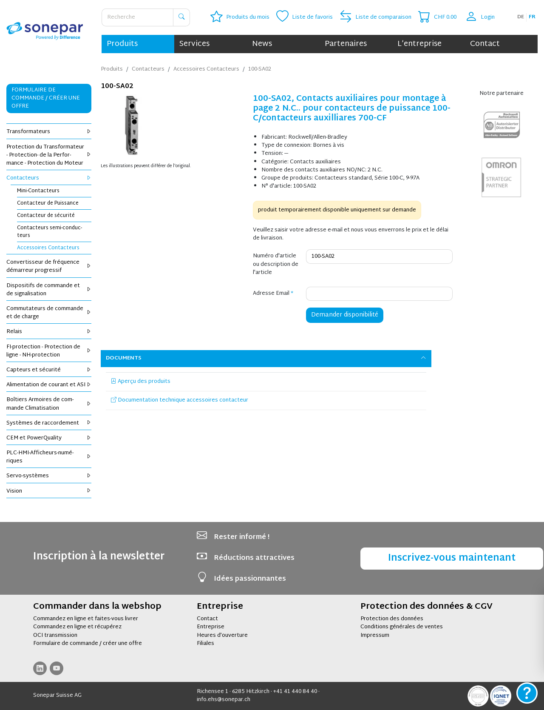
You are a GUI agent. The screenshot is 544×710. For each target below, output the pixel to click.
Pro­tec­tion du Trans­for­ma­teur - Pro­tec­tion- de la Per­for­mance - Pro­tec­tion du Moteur (48, 155)
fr (532, 17)
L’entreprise (419, 44)
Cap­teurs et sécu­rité (48, 370)
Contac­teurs (48, 178)
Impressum (374, 635)
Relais (48, 332)
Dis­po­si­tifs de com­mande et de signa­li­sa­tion (48, 290)
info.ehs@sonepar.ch (223, 700)
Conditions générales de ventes (401, 627)
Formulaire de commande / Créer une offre (45, 98)
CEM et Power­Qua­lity (48, 438)
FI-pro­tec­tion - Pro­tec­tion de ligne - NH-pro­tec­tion (48, 351)
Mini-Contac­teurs (38, 191)
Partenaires (346, 44)
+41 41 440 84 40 (295, 692)
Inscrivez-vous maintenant (452, 558)
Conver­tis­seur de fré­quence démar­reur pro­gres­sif (48, 266)
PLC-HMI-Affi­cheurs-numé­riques (48, 457)
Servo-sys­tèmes (48, 476)
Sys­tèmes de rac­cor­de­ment (48, 423)
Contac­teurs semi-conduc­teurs (49, 232)
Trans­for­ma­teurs (48, 132)
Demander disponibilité (344, 315)
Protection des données (391, 619)
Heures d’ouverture (222, 635)
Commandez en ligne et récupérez (77, 627)
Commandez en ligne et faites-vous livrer (85, 619)
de (520, 17)
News (262, 44)
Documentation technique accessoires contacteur (179, 400)
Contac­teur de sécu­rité (46, 216)
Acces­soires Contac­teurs (48, 248)
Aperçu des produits (140, 381)
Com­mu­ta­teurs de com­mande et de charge (48, 313)
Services (194, 44)
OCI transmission (55, 635)
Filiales (205, 644)
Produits (122, 44)
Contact (485, 44)
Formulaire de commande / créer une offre (87, 644)
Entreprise (210, 627)
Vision (48, 491)
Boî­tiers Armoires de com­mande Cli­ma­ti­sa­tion (48, 404)
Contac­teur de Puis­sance (48, 203)
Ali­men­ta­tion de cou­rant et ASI (48, 385)
